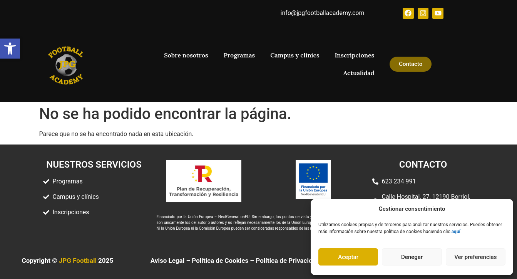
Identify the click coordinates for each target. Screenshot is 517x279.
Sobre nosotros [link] (186, 55)
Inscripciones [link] (355, 55)
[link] (10, 49)
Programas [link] (239, 55)
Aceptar (348, 257)
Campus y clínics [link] (294, 55)
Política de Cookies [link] (220, 260)
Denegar (412, 257)
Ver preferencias (475, 257)
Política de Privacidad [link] (288, 260)
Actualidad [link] (358, 73)
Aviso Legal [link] (167, 260)
